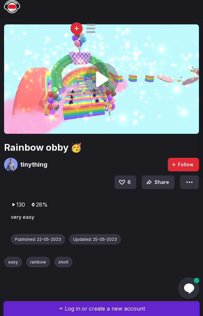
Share (157, 182)
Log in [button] (72, 308)
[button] (91, 28)
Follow (182, 164)
